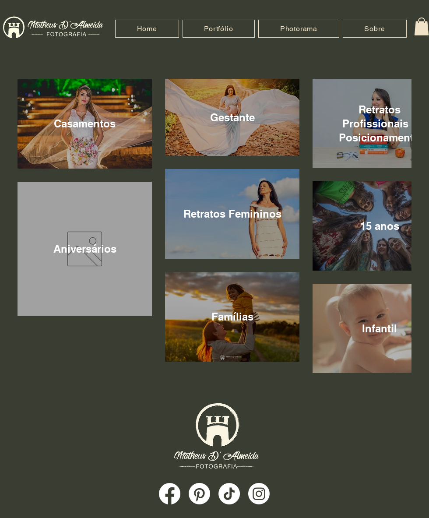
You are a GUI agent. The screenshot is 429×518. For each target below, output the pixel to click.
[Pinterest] (199, 493)
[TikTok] (229, 493)
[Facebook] (169, 493)
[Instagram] (259, 493)
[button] (421, 26)
